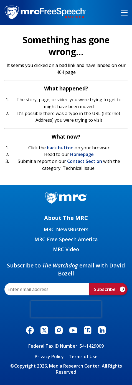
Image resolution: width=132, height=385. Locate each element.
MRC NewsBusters (66, 229)
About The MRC (66, 218)
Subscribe (109, 289)
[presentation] (66, 309)
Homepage (82, 154)
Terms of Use (83, 356)
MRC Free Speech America (66, 239)
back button (60, 148)
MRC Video (66, 249)
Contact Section (84, 161)
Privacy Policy (49, 356)
